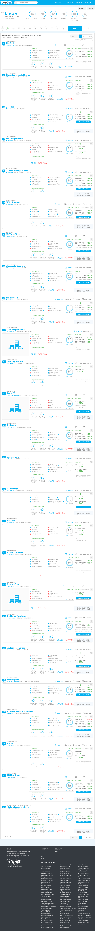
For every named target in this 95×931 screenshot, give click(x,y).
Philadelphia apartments (65, 925)
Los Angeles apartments (65, 892)
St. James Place (13, 584)
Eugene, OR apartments (46, 922)
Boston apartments (45, 884)
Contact (43, 854)
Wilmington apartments (83, 920)
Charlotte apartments (46, 892)
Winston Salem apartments (84, 922)
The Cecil (10, 43)
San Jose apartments (83, 885)
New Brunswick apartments (66, 915)
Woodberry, (11, 363)
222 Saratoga (12, 489)
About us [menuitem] (79, 2)
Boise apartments (45, 882)
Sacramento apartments (84, 877)
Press (42, 858)
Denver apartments (46, 913)
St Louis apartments (83, 898)
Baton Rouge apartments (47, 875)
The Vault (11, 520)
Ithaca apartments (64, 880)
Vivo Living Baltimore (15, 329)
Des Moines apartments (47, 915)
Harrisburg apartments (65, 868)
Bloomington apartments (47, 880)
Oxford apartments (64, 924)
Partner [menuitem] (88, 2)
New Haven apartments (65, 917)
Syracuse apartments (83, 899)
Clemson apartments (46, 899)
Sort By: (77, 39)
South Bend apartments (83, 891)
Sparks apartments (82, 892)
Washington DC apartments (84, 915)
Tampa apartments (82, 901)
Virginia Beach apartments (84, 913)
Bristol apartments (45, 887)
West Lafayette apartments (84, 917)
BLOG (56, 851)
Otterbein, (11, 777)
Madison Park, (11, 45)
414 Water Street (13, 234)
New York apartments (65, 920)
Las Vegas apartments (65, 887)
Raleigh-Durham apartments (84, 870)
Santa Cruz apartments (83, 887)
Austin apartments (45, 871)
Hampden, (10, 713)
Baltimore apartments (46, 873)
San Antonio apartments (84, 880)
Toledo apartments (82, 903)
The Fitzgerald (13, 679)
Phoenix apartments (64, 927)
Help (42, 856)
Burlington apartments (46, 889)
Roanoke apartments (83, 875)
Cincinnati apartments (46, 898)
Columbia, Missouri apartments (48, 906)
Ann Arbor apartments (46, 866)
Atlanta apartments (45, 870)
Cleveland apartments (46, 901)
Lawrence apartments (65, 889)
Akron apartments (45, 864)
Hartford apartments (65, 870)
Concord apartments (46, 910)
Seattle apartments (82, 889)
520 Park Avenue (13, 202)
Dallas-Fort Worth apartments (48, 912)
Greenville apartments (65, 866)
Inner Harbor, (11, 618)
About (43, 852)
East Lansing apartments (47, 920)
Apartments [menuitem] (58, 2)
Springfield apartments (83, 894)
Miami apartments (64, 903)
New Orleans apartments (66, 918)
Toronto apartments (83, 906)
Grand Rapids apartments (47, 927)
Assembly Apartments (16, 361)
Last (90, 36)
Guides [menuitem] (70, 2)
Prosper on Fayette (15, 552)
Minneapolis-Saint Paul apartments (68, 908)
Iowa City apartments (65, 877)
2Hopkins (10, 107)
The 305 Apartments (14, 138)
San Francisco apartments (84, 884)
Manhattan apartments (65, 899)
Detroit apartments (45, 917)
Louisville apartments (65, 894)
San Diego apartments (83, 882)
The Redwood (12, 298)
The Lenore (11, 425)
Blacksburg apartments (46, 878)
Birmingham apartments (47, 877)
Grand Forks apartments (47, 925)
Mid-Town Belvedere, (14, 395)
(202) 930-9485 (83, 132)
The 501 (10, 743)
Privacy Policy (18, 866)
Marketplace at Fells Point (18, 807)
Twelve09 (11, 393)
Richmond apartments (83, 873)
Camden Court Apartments (17, 170)
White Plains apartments (84, 918)
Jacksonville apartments (65, 882)
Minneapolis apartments (65, 906)
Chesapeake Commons (15, 266)
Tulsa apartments (82, 910)
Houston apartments (64, 873)
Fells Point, (11, 809)
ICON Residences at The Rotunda (20, 711)
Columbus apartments (46, 908)
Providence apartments (83, 868)
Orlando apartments (64, 922)
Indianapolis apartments (65, 875)
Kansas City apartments (65, 884)
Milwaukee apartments (65, 905)
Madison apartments (65, 898)
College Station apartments (47, 903)
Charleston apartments (46, 891)
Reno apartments (82, 871)
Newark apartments (64, 913)
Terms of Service (10, 866)
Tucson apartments (82, 908)
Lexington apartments (65, 891)
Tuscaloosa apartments (83, 912)
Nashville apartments (65, 912)
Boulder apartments (46, 885)
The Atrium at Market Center (18, 75)
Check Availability (83, 121)
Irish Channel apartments (65, 878)
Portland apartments (83, 866)
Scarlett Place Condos (16, 648)
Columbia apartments (46, 905)
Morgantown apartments (66, 910)
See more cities (81, 924)
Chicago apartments (46, 896)
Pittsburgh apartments (83, 864)
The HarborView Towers (17, 616)
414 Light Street (13, 775)
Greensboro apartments (65, 864)
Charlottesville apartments (47, 894)
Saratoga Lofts (13, 457)
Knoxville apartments (65, 885)
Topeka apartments (83, 905)
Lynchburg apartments (65, 896)
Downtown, (10, 77)
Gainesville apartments (46, 924)
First (73, 36)
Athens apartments (45, 868)
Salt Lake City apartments (84, 878)
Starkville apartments (83, 896)
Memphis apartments (65, 901)
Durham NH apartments (47, 918)
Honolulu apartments (65, 871)
